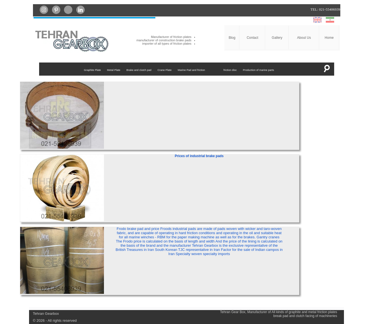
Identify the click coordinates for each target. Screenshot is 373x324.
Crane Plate (165, 69)
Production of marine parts (258, 69)
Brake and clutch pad (139, 69)
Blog (232, 38)
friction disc (230, 69)
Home (329, 38)
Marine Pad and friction (191, 69)
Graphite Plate (92, 69)
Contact (252, 38)
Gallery (277, 38)
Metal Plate (113, 69)
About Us (304, 38)
